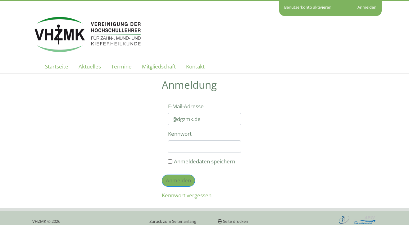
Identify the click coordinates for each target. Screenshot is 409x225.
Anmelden (366, 7)
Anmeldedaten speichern (201, 161)
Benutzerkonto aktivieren (307, 7)
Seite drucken (233, 221)
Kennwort (180, 133)
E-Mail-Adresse (186, 106)
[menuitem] (56, 67)
